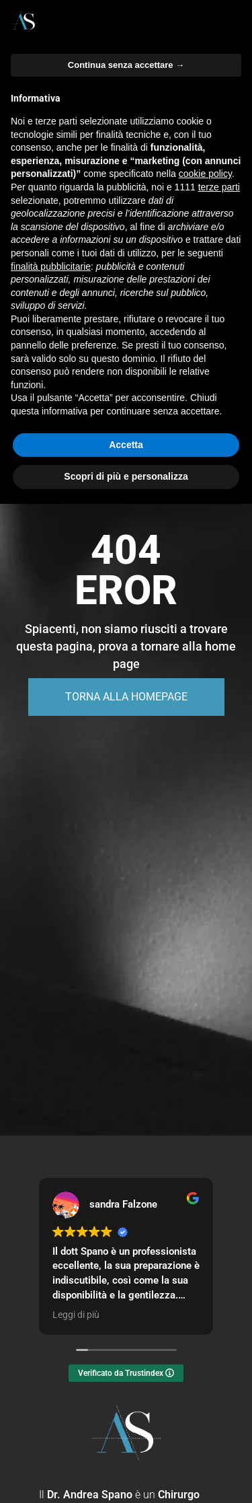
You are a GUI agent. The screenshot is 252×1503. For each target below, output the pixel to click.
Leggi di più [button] (75, 1314)
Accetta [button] (126, 444)
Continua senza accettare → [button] (126, 65)
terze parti (219, 187)
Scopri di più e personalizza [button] (125, 476)
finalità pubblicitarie (51, 266)
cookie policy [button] (205, 173)
